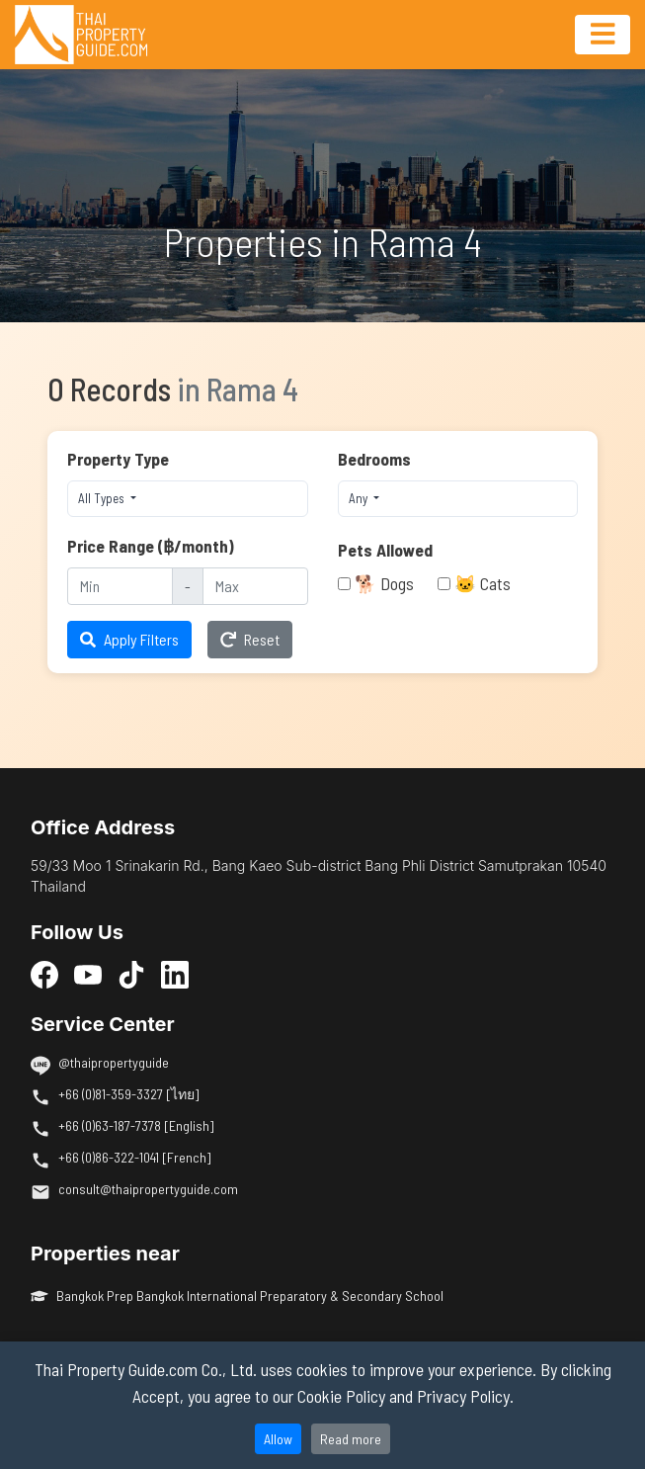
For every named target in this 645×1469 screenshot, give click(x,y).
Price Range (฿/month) (150, 546)
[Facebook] (44, 975)
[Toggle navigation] (602, 34)
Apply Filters (129, 639)
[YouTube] (88, 975)
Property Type (118, 459)
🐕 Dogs (384, 583)
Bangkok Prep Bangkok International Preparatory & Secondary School (237, 1295)
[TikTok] (131, 975)
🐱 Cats (482, 583)
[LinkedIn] (175, 975)
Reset (250, 639)
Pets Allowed (385, 550)
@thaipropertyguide (113, 1062)
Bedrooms (374, 459)
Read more (350, 1438)
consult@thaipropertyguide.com (148, 1188)
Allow (278, 1438)
